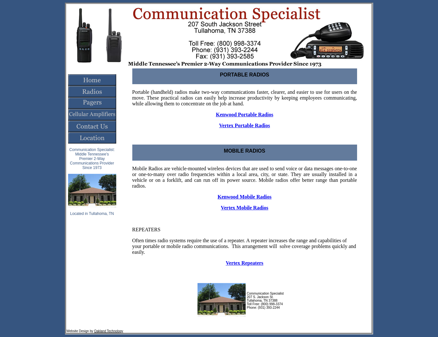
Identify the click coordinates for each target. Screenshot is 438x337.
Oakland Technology (108, 331)
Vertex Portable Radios (244, 125)
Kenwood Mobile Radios (245, 197)
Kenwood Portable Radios (244, 114)
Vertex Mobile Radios (244, 207)
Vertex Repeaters (244, 263)
